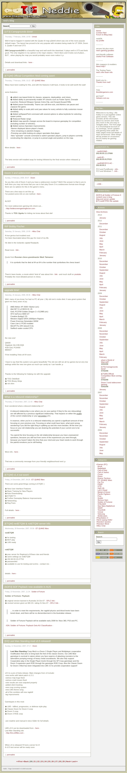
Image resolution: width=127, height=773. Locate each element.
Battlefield (102, 468)
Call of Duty (102, 470)
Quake (100, 498)
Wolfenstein (102, 516)
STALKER (102, 504)
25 (49, 761)
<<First (19, 761)
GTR (100, 486)
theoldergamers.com (104, 92)
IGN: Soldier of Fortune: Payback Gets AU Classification (29, 625)
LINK (99, 184)
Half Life (101, 488)
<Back (26, 761)
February (103, 253)
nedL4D (100, 157)
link (17, 250)
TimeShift (101, 510)
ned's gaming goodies (105, 50)
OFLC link (50, 601)
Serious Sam (103, 500)
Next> (69, 761)
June (101, 241)
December (103, 224)
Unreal (34, 37)
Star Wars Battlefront (106, 506)
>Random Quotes (103, 522)
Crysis (100, 474)
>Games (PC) (101, 464)
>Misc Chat (36, 231)
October (102, 232)
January (102, 218)
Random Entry (102, 191)
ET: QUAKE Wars (38, 81)
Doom (33, 178)
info (116, 169)
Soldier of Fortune (38, 592)
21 (35, 761)
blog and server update (105, 199)
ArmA (100, 466)
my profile (100, 41)
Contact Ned (101, 33)
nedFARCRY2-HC (104, 163)
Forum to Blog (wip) (104, 35)
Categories (101, 460)
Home (98, 31)
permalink (11, 70)
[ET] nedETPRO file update (107, 201)
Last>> (75, 761)
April (101, 247)
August (102, 235)
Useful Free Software (104, 56)
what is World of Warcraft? (107, 361)
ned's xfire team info (104, 72)
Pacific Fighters (104, 494)
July (101, 238)
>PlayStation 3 (102, 518)
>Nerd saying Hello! (104, 520)
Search (99, 532)
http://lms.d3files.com (14, 733)
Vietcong (101, 514)
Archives (100, 208)
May (101, 244)
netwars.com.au (102, 98)
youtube (77, 274)
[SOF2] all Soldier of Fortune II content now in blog (108, 196)
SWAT (100, 508)
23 (42, 761)
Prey (99, 496)
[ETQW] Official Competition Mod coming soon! (111, 376)
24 (45, 761)
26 (53, 761)
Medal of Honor (104, 492)
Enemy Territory (104, 478)
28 (60, 761)
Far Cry (101, 482)
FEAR (100, 484)
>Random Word (102, 524)
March (102, 250)
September (103, 270)
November (103, 264)
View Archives (101, 212)
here (30, 62)
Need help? (101, 66)
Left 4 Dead (102, 490)
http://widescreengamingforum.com (20, 208)
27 (56, 761)
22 (38, 761)
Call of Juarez (103, 472)
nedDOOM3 (102, 151)
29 (63, 761)
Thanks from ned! (103, 82)
